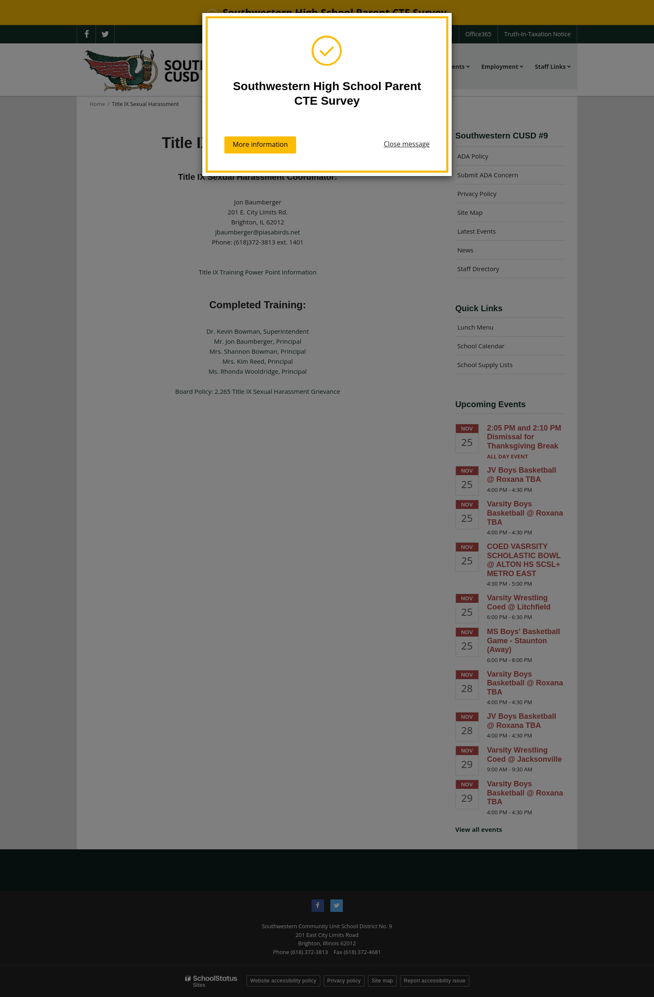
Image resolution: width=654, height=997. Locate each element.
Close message (407, 144)
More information (260, 144)
